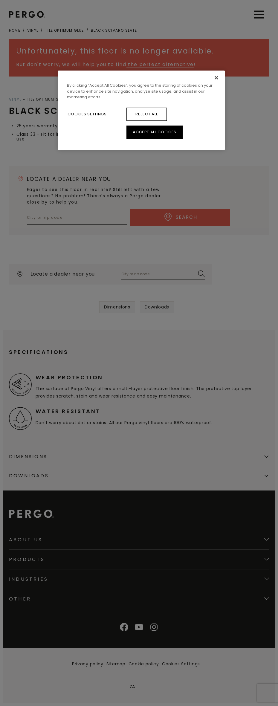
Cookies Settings (87, 114)
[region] (141, 110)
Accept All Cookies (154, 132)
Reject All (146, 114)
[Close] (216, 77)
